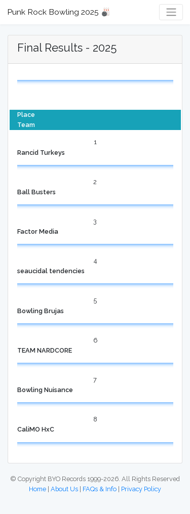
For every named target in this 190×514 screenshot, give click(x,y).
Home (37, 489)
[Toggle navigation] (171, 12)
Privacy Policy (141, 489)
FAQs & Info (100, 489)
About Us (64, 489)
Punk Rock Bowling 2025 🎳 (59, 12)
